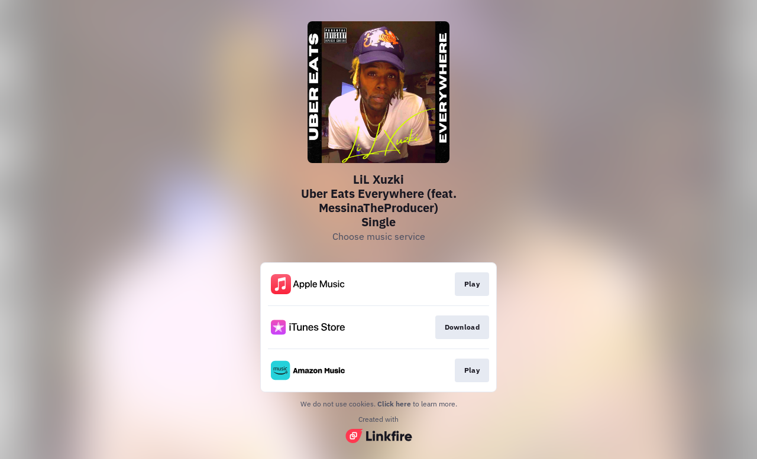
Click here (394, 403)
